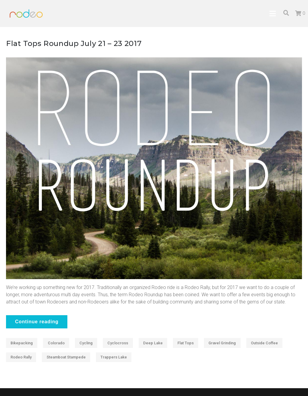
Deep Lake (153, 343)
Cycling (86, 343)
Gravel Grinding (222, 343)
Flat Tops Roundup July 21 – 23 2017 (74, 43)
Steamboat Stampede (66, 357)
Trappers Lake (113, 357)
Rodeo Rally (21, 357)
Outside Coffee (264, 343)
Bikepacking (22, 343)
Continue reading (36, 321)
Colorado (56, 343)
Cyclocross (117, 343)
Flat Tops (185, 343)
